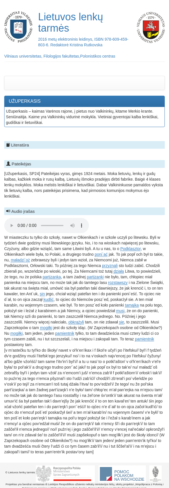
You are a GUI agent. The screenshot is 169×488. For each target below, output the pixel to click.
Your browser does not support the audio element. (46, 225)
